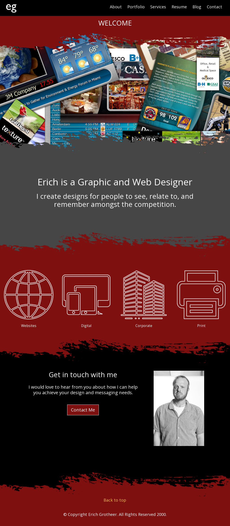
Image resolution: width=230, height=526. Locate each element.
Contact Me (83, 410)
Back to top (115, 500)
